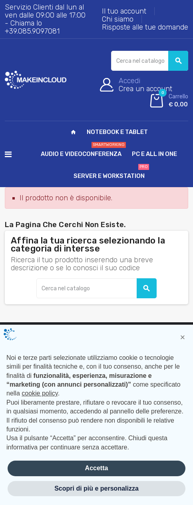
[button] (182, 337)
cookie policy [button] (40, 393)
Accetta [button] (96, 468)
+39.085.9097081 (32, 31)
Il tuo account (124, 11)
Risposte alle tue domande (145, 27)
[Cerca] (149, 61)
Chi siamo (117, 19)
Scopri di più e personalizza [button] (96, 488)
